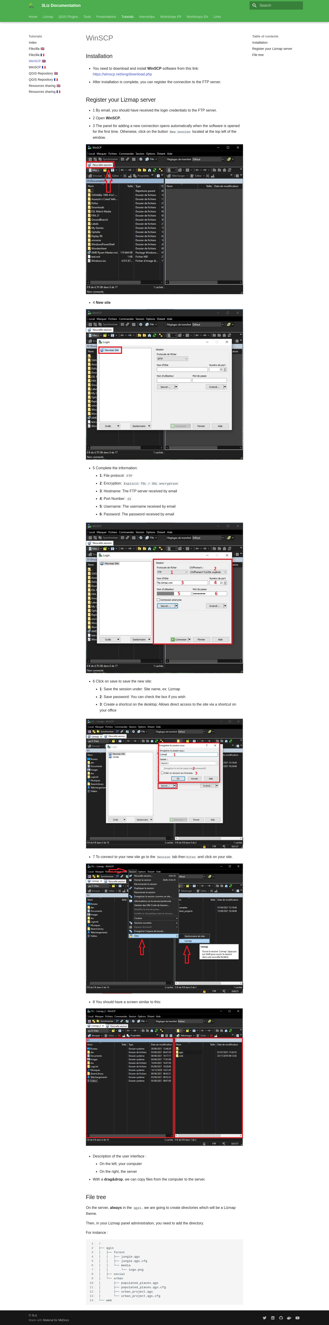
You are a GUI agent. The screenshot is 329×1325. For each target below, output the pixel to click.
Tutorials (128, 17)
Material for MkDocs (56, 1320)
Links (217, 17)
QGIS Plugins (68, 17)
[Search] (276, 5)
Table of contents (265, 36)
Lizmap (48, 17)
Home (33, 17)
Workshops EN (197, 17)
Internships (147, 17)
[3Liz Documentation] (31, 5)
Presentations (106, 17)
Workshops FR (170, 17)
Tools (87, 17)
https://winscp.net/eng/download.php (122, 74)
